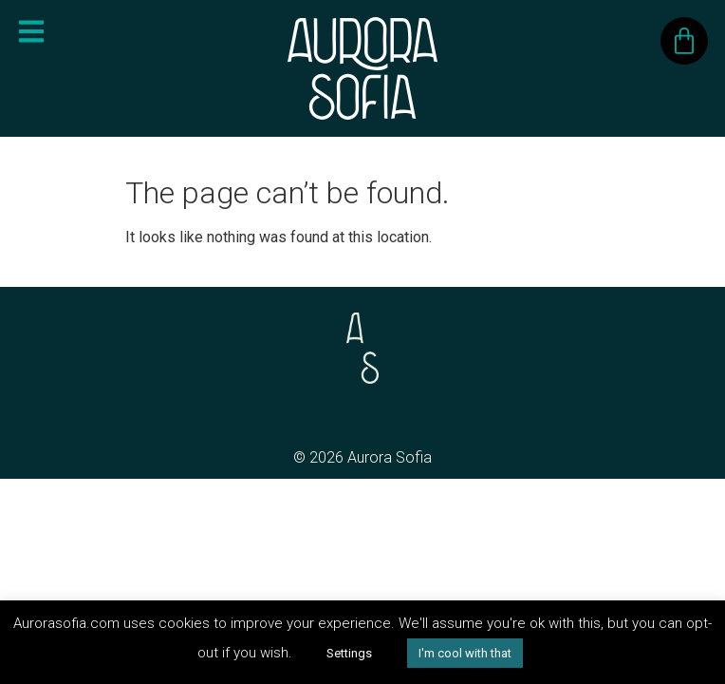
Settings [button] (349, 653)
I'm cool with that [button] (464, 653)
